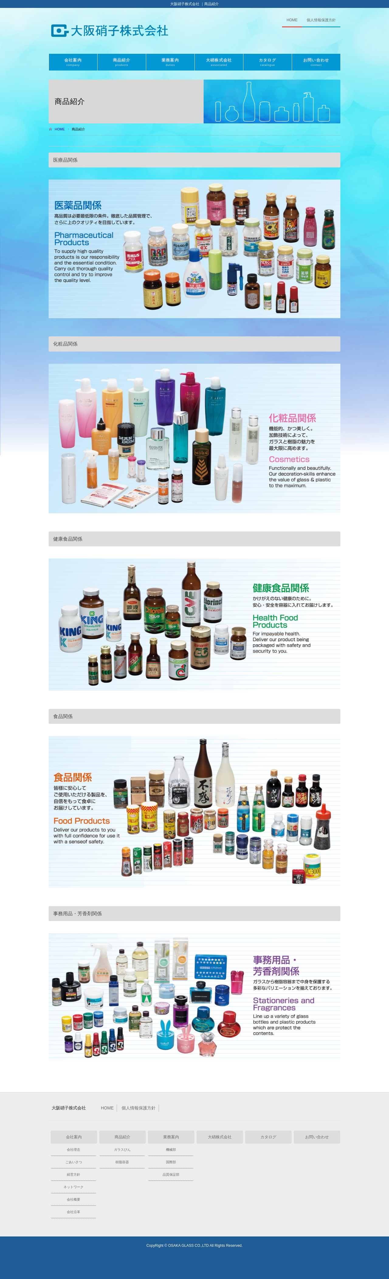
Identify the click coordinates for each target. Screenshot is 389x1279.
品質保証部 (171, 1174)
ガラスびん (122, 1149)
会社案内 (73, 63)
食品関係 (63, 716)
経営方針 (73, 1174)
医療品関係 (65, 160)
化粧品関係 (65, 343)
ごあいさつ (73, 1162)
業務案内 (170, 63)
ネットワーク (74, 1187)
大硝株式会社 (219, 63)
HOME (292, 20)
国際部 (171, 1162)
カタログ (267, 63)
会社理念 (73, 1149)
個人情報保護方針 (321, 20)
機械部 (171, 1149)
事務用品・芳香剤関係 (77, 913)
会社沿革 (73, 1212)
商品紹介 (122, 63)
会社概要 (73, 1199)
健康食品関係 (67, 539)
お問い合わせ (316, 63)
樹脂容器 (122, 1162)
